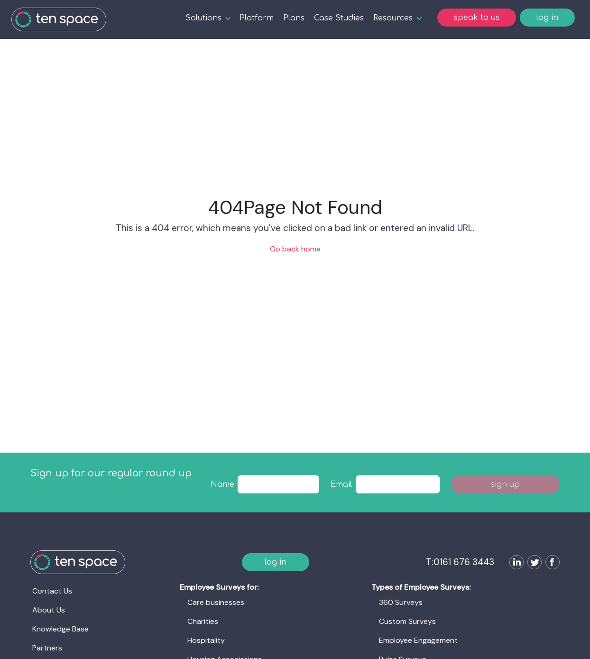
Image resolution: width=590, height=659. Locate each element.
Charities (202, 621)
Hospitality (206, 640)
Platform (257, 18)
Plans (293, 18)
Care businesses (215, 602)
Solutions (203, 18)
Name (222, 484)
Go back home (295, 249)
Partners (47, 648)
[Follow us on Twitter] (533, 563)
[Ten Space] (58, 19)
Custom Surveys (407, 621)
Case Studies (339, 18)
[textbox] (278, 484)
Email (341, 484)
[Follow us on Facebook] (551, 563)
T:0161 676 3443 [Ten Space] (460, 562)
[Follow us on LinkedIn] (515, 563)
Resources (393, 18)
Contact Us (52, 591)
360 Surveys (401, 602)
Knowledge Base (60, 629)
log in (547, 17)
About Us (48, 610)
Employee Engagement (418, 640)
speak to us (476, 17)
